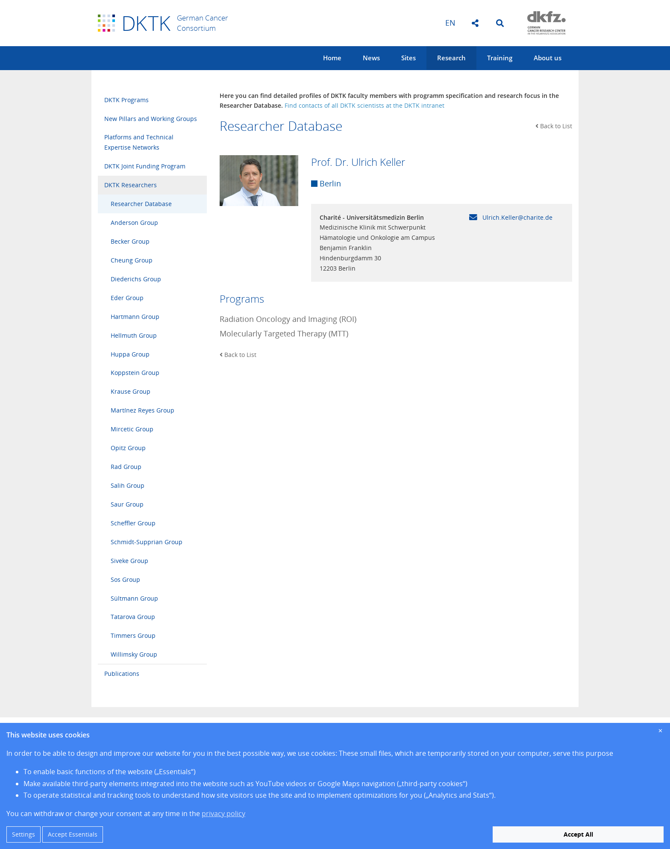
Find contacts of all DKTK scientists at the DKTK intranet (364, 105)
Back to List (553, 126)
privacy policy (223, 813)
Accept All (578, 834)
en (450, 23)
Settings (23, 834)
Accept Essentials (72, 834)
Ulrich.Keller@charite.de (510, 217)
